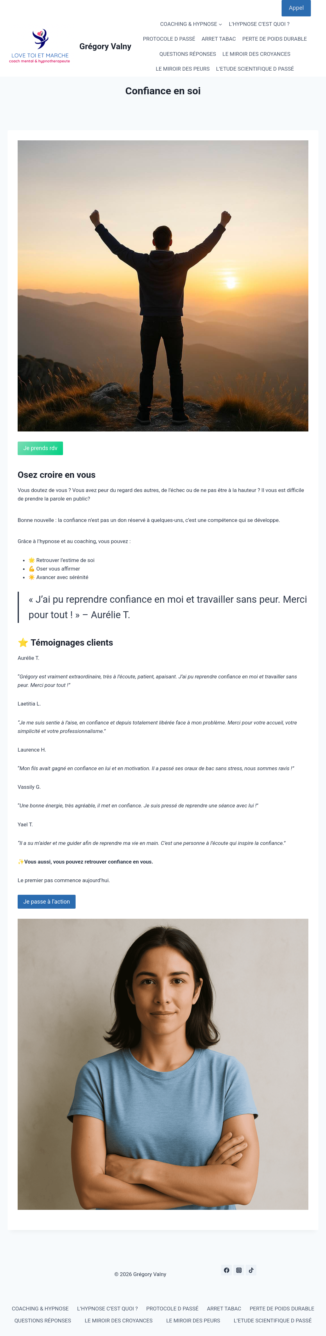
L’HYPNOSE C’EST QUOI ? (259, 24)
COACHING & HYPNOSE (40, 1308)
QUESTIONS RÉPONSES (187, 54)
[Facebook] (226, 1270)
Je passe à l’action (46, 901)
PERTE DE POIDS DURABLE (274, 39)
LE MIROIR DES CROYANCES (256, 54)
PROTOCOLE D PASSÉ (169, 39)
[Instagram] (238, 1270)
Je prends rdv (40, 448)
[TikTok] (251, 1270)
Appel (296, 7)
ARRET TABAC (219, 39)
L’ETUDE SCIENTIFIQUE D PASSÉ (255, 69)
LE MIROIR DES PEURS (183, 69)
